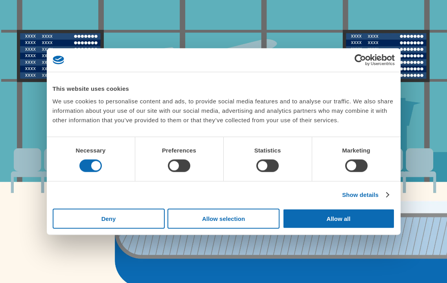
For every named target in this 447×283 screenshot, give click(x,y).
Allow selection (223, 218)
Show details (360, 194)
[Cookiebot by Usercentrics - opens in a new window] (360, 60)
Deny (108, 218)
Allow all (339, 218)
